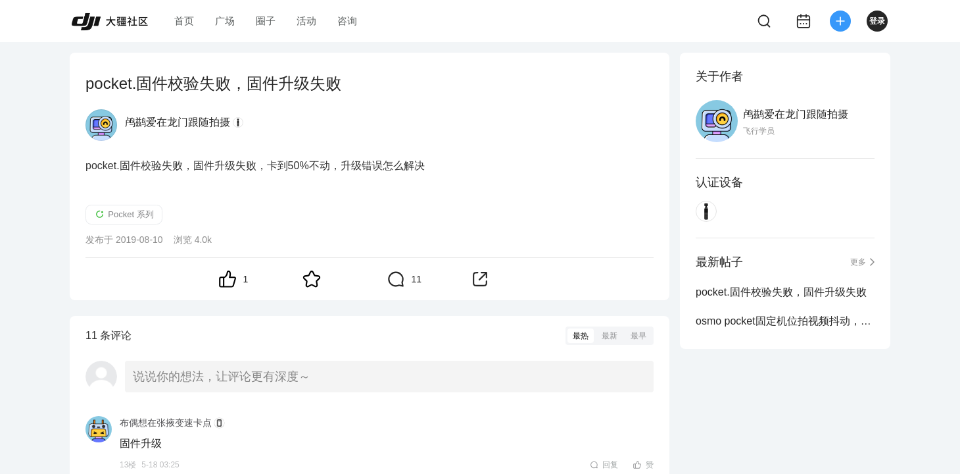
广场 (225, 20)
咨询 (347, 20)
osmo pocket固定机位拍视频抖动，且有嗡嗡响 (785, 321)
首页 (184, 20)
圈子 (266, 20)
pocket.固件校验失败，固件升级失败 (781, 292)
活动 (306, 20)
